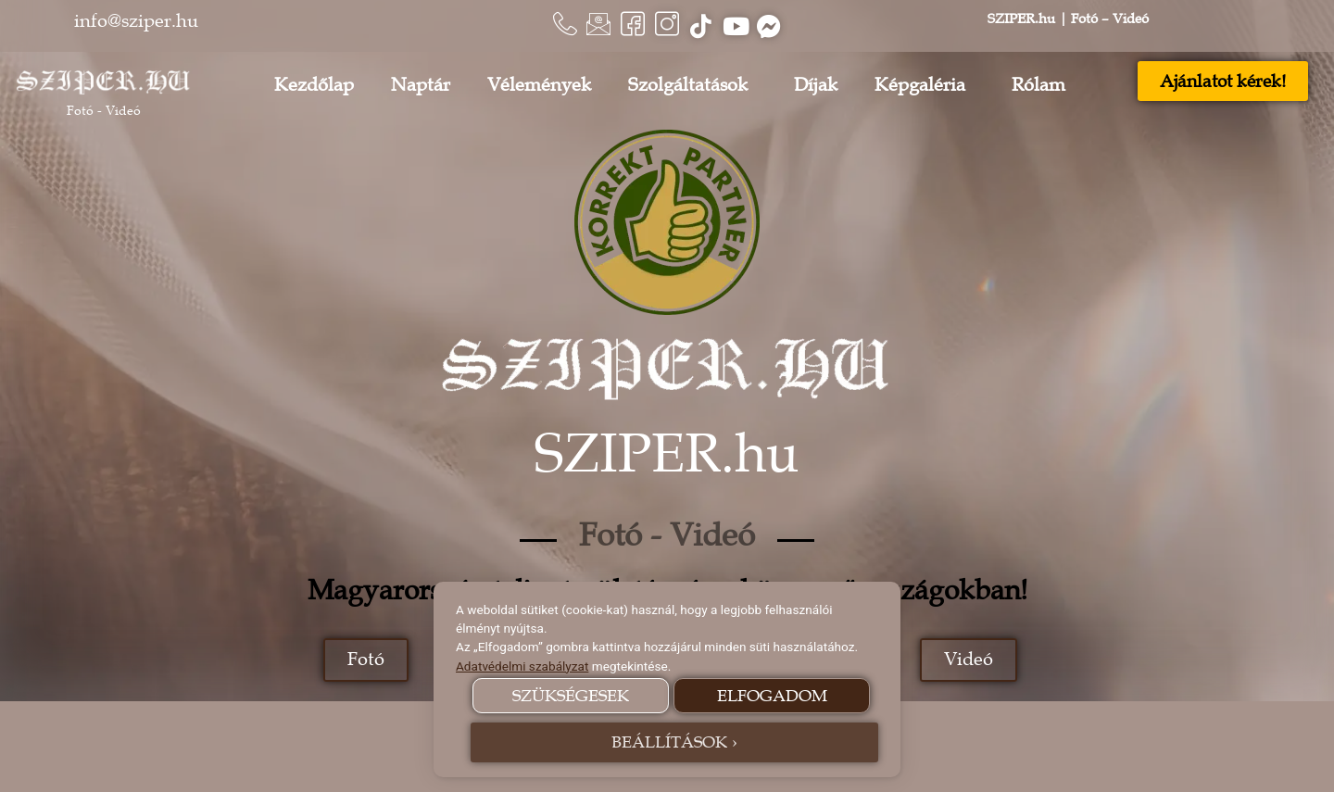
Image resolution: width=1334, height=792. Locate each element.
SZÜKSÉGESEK (570, 695)
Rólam (1043, 85)
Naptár (420, 85)
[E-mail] (593, 26)
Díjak (815, 85)
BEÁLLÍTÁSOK (669, 742)
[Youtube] (741, 26)
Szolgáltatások (692, 85)
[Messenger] (778, 26)
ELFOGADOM (772, 695)
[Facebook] (630, 26)
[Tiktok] (704, 26)
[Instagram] (667, 26)
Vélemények (539, 85)
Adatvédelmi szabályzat (522, 666)
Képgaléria (925, 85)
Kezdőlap (314, 85)
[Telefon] (556, 26)
